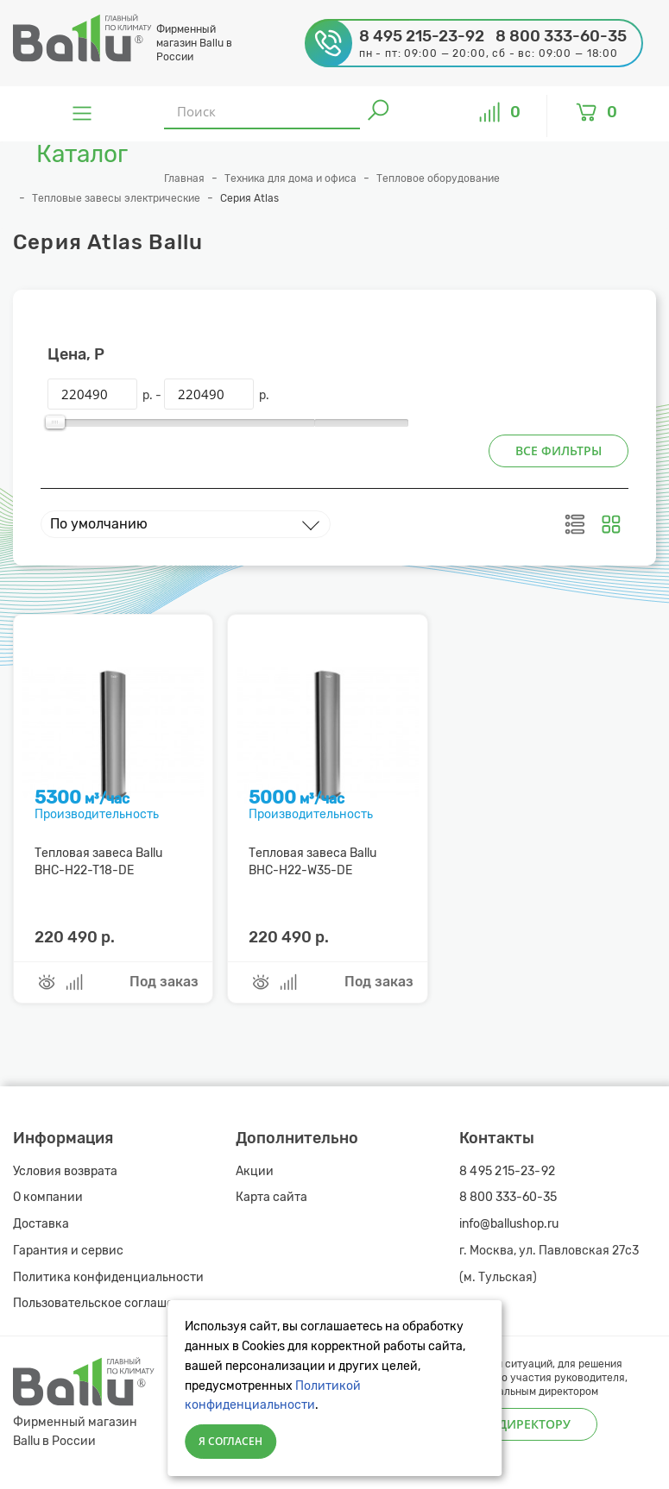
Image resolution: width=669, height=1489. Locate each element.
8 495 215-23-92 (507, 1171)
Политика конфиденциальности (108, 1277)
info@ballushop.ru (509, 1224)
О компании (48, 1197)
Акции (255, 1171)
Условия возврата (65, 1171)
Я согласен (230, 1441)
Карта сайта (271, 1197)
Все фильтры (558, 450)
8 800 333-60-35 (508, 1197)
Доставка (41, 1224)
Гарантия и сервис (68, 1250)
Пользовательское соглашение (104, 1303)
